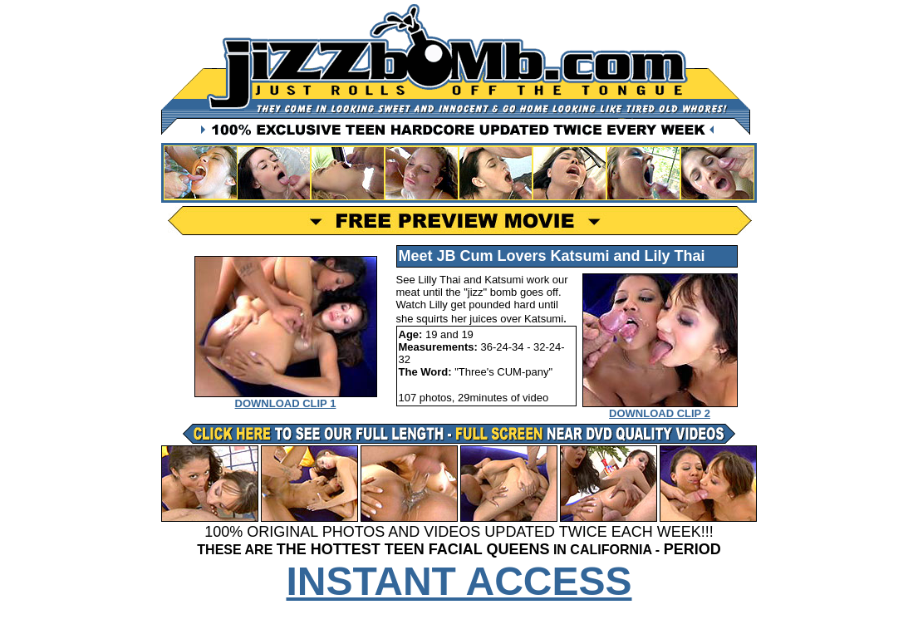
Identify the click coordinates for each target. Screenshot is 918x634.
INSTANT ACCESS (458, 581)
